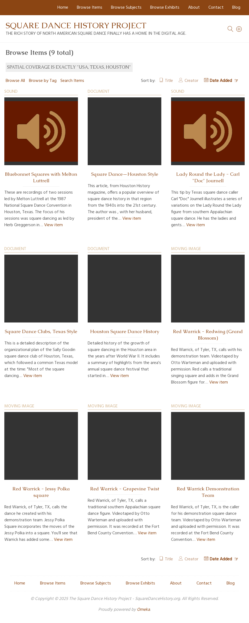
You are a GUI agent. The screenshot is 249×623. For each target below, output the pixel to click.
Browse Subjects (126, 7)
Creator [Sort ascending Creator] (191, 80)
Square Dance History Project (76, 25)
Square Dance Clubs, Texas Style (41, 331)
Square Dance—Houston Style (124, 174)
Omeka (143, 609)
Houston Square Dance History (124, 331)
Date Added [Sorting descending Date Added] (221, 80)
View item (53, 225)
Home (62, 7)
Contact (216, 7)
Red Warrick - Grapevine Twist (124, 489)
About (194, 7)
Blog (236, 7)
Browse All (15, 80)
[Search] (239, 29)
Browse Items (89, 7)
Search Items (72, 80)
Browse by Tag (43, 80)
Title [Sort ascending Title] (169, 80)
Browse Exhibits (164, 7)
